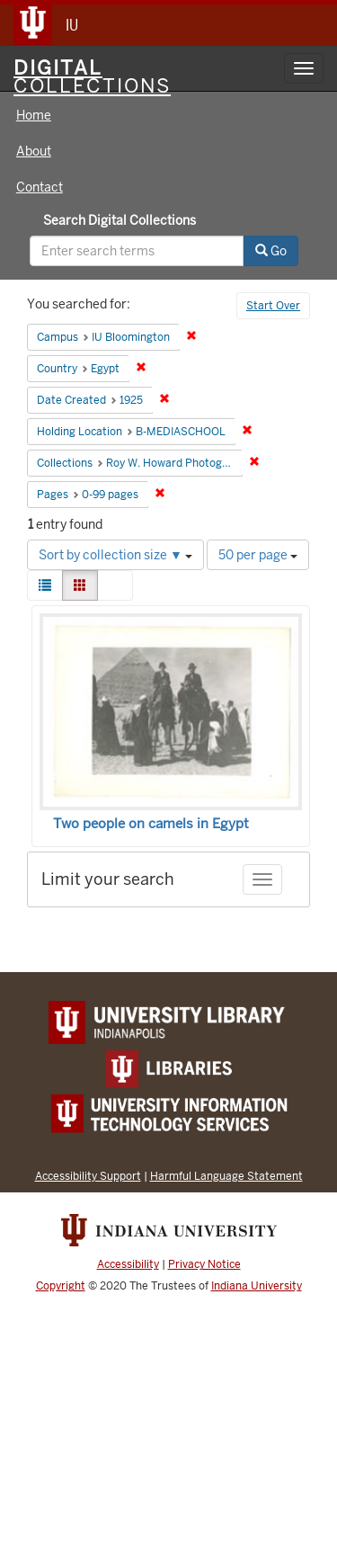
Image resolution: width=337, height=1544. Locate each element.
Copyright (60, 1286)
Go (271, 251)
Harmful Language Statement (226, 1176)
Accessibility (128, 1264)
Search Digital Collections (119, 220)
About (33, 151)
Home (33, 115)
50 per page (257, 555)
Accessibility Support (88, 1176)
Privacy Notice (204, 1264)
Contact (39, 187)
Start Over (273, 306)
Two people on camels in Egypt (151, 824)
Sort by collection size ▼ (115, 555)
